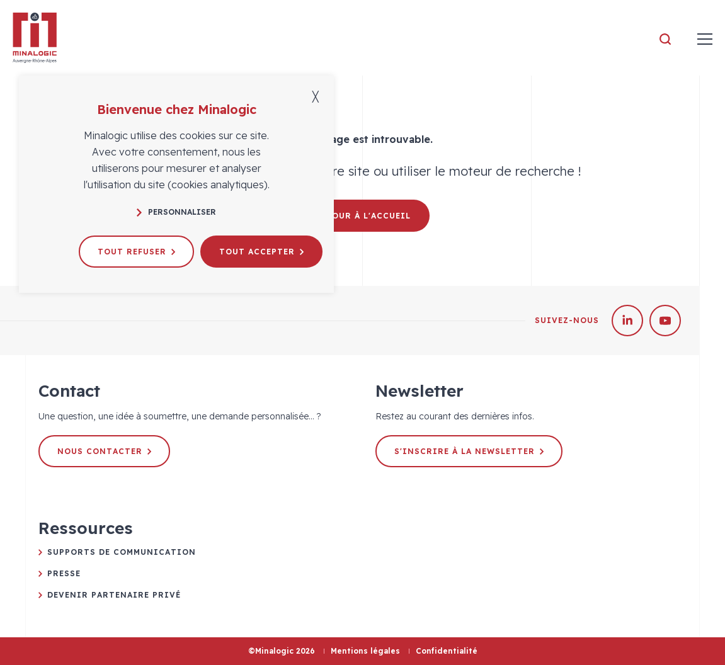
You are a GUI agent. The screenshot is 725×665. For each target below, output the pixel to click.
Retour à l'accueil (362, 215)
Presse (64, 573)
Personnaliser (176, 212)
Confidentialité (446, 651)
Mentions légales (365, 651)
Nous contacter (104, 451)
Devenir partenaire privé (114, 595)
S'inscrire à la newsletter (469, 451)
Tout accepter (261, 251)
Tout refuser (136, 251)
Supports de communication (121, 552)
